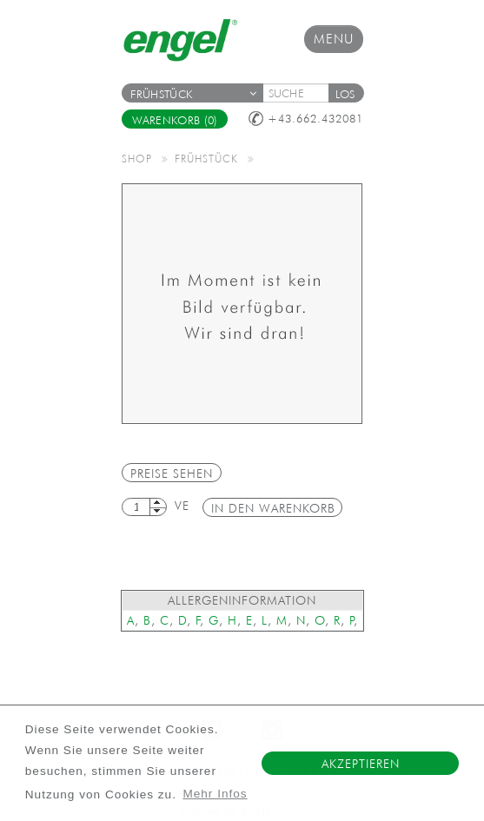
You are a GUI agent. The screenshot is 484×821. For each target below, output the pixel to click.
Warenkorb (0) (175, 120)
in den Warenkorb (273, 508)
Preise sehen (171, 473)
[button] (346, 93)
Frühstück (193, 94)
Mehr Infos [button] (214, 793)
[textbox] (301, 93)
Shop (137, 158)
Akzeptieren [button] (361, 763)
